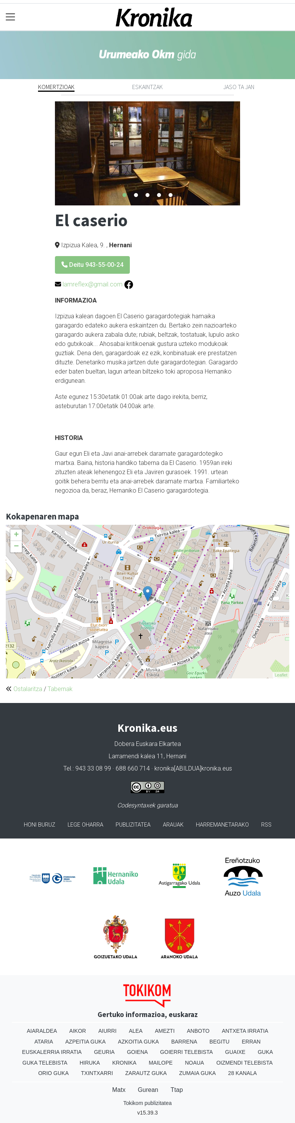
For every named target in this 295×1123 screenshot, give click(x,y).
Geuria (104, 1052)
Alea (136, 1031)
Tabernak (60, 689)
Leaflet (281, 675)
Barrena (184, 1042)
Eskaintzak (147, 87)
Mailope (160, 1063)
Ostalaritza (27, 689)
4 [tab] (159, 195)
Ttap (177, 1090)
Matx (119, 1090)
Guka (265, 1052)
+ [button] (16, 535)
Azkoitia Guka (138, 1042)
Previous (49, 153)
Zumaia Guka (197, 1073)
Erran (251, 1042)
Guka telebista (44, 1063)
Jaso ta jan (238, 87)
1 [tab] (124, 195)
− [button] (16, 546)
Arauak (173, 825)
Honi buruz (39, 825)
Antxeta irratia (245, 1031)
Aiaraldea (42, 1031)
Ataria (44, 1042)
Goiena (137, 1052)
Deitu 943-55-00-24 (92, 264)
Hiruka (90, 1063)
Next (246, 153)
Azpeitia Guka (85, 1042)
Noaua (194, 1063)
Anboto (198, 1031)
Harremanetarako (222, 825)
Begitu (219, 1042)
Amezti (164, 1031)
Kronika (124, 1063)
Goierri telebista (186, 1052)
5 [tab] (170, 195)
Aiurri (107, 1031)
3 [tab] (147, 195)
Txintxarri (97, 1073)
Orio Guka (53, 1073)
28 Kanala (242, 1073)
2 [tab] (136, 195)
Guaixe (235, 1052)
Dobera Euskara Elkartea (147, 744)
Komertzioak (56, 87)
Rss (266, 825)
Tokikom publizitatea (147, 1103)
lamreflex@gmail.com (93, 284)
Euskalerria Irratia (51, 1052)
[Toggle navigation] (10, 17)
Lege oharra (85, 825)
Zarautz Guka (146, 1073)
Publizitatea (133, 825)
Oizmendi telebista (244, 1063)
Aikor (77, 1031)
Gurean (148, 1090)
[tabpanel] (147, 153)
